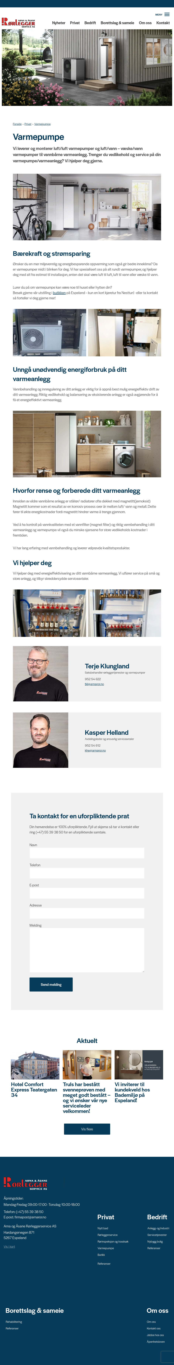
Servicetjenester (157, 1234)
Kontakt (163, 22)
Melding (36, 925)
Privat (75, 22)
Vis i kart (9, 1246)
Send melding (51, 984)
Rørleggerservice (108, 1234)
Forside (17, 124)
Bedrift (90, 22)
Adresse (36, 905)
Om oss (145, 22)
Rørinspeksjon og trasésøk (113, 1241)
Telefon (35, 864)
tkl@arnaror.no (94, 684)
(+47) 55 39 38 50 (29, 1211)
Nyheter (58, 22)
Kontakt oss (154, 1328)
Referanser (104, 1263)
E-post (34, 885)
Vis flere (87, 1128)
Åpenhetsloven (156, 1341)
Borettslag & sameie (117, 22)
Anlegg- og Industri (158, 1228)
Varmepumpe (42, 124)
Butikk (101, 1254)
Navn (33, 844)
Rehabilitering (14, 1321)
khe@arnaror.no (95, 750)
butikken (59, 292)
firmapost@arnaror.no (30, 1216)
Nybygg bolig (155, 1241)
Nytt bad (103, 1228)
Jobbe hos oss (155, 1335)
